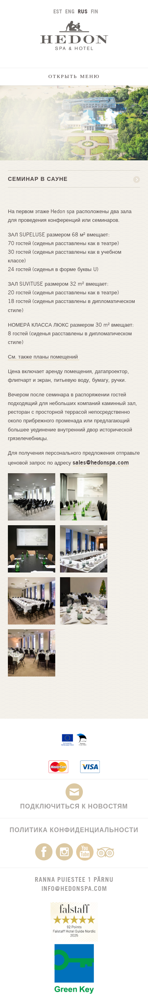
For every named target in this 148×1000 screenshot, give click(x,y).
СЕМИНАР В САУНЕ (37, 178)
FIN (94, 11)
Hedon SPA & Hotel (74, 35)
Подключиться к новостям (74, 796)
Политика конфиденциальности (74, 830)
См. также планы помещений (43, 357)
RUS (83, 11)
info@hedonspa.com (74, 888)
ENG (70, 11)
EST (57, 11)
